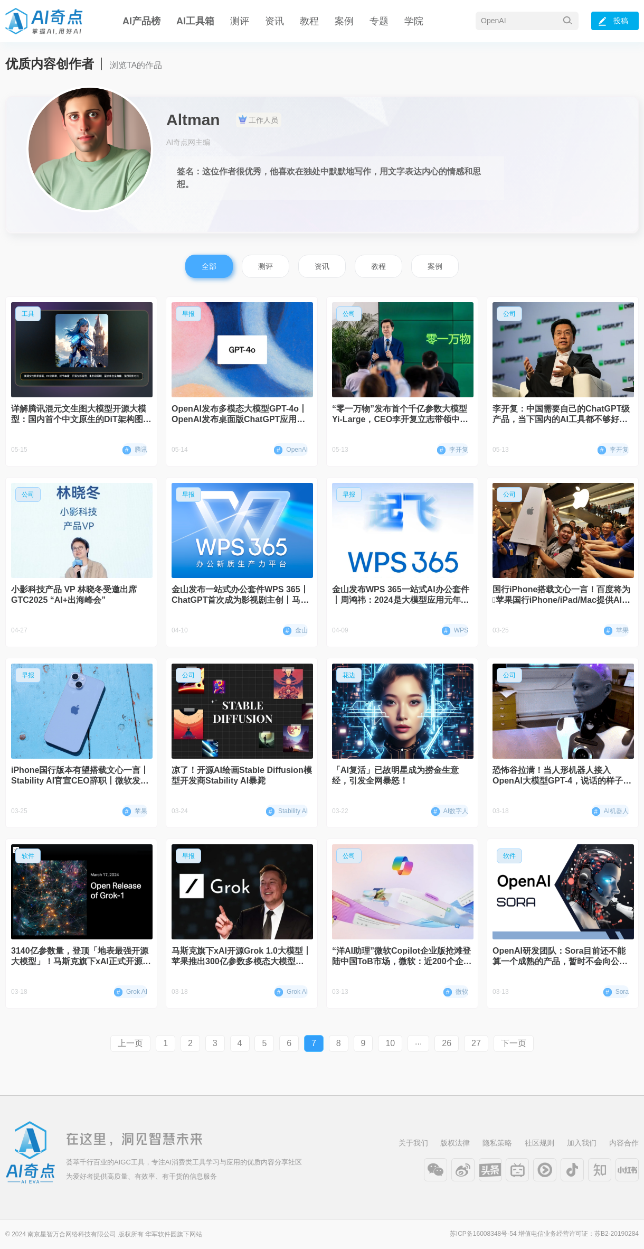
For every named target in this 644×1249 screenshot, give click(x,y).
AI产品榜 (141, 21)
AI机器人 (610, 811)
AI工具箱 (195, 21)
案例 (344, 21)
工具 (28, 314)
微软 (455, 992)
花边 (349, 675)
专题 (379, 21)
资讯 (274, 21)
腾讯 (134, 450)
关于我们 (413, 1143)
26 (446, 1043)
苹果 (616, 631)
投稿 (613, 21)
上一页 (130, 1043)
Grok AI (130, 992)
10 (390, 1043)
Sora (616, 992)
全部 (209, 266)
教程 (309, 21)
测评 (239, 21)
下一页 (513, 1043)
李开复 (452, 450)
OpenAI (291, 450)
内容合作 (624, 1143)
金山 (295, 631)
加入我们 (581, 1143)
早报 (188, 314)
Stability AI (287, 811)
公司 (349, 314)
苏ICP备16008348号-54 (483, 1233)
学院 (413, 21)
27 (476, 1043)
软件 (28, 856)
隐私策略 (497, 1143)
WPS (455, 631)
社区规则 (539, 1143)
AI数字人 (449, 811)
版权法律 (455, 1143)
